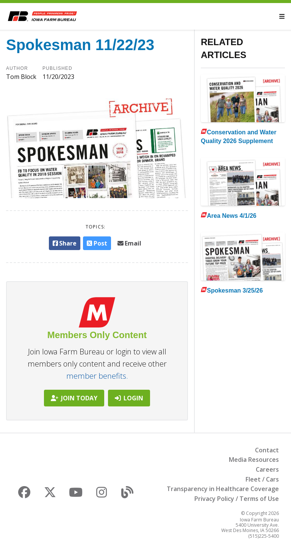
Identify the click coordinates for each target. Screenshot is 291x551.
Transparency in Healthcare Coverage (223, 489)
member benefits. (97, 376)
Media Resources (254, 459)
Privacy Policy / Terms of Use (236, 498)
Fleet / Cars (262, 479)
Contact (267, 450)
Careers (267, 469)
